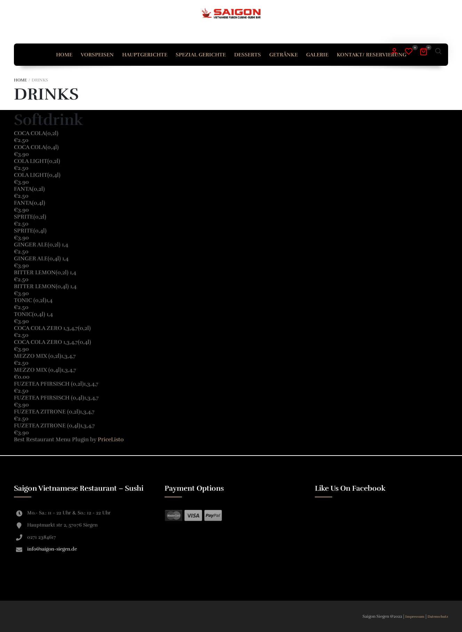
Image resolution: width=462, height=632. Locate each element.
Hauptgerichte (144, 55)
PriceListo (111, 439)
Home (64, 55)
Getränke (283, 55)
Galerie (317, 55)
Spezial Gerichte (201, 55)
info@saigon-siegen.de (52, 549)
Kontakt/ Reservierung (371, 55)
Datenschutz (438, 617)
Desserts (247, 55)
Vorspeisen (97, 55)
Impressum (415, 617)
